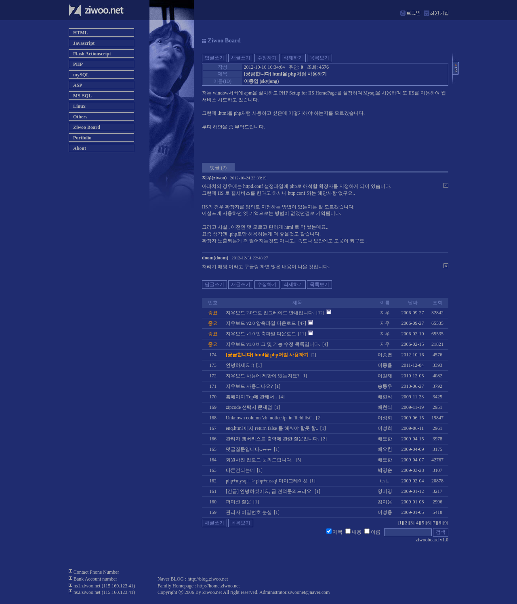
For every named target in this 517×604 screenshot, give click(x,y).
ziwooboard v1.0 (432, 540)
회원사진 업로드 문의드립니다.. (260, 460)
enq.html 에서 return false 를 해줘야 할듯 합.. (272, 428)
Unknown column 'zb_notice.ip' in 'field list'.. (270, 418)
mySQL (81, 75)
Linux (79, 106)
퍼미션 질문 (238, 502)
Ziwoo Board (86, 127)
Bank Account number (95, 579)
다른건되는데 (240, 470)
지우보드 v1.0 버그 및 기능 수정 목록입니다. (273, 344)
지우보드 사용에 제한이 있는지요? (262, 376)
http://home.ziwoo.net (218, 586)
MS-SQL (82, 96)
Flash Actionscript (92, 54)
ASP (77, 85)
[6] (428, 523)
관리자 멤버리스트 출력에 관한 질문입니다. (272, 439)
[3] (411, 523)
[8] (440, 523)
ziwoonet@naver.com (309, 592)
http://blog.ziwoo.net (207, 579)
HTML (80, 33)
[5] (423, 523)
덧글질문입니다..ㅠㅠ (249, 449)
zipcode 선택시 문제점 (249, 407)
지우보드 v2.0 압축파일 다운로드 (261, 323)
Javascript (84, 43)
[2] (406, 523)
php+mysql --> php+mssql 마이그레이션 (267, 481)
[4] (417, 523)
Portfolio (82, 138)
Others (80, 117)
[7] (434, 523)
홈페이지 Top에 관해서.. (251, 397)
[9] (445, 523)
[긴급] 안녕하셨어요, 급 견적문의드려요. (269, 491)
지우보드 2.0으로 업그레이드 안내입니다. (270, 313)
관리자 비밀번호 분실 (249, 512)
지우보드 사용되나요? (249, 386)
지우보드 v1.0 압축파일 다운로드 (261, 334)
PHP (78, 64)
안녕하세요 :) (240, 365)
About (79, 148)
